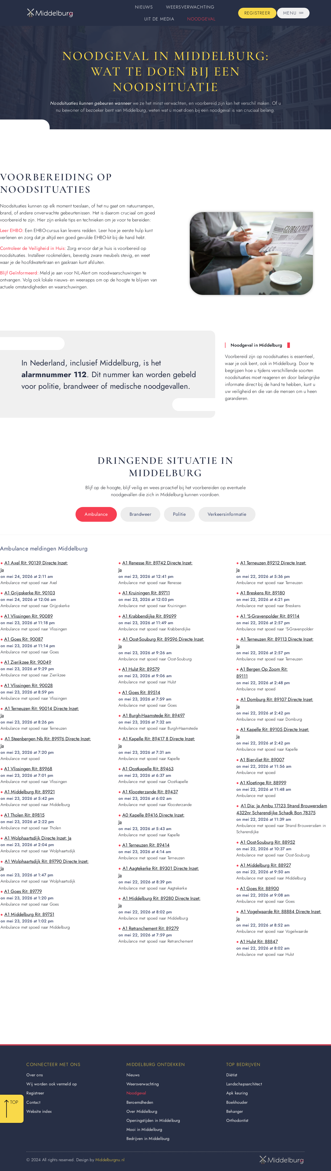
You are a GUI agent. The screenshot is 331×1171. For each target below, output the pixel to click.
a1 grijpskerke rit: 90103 (29, 593)
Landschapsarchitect (244, 1084)
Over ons (34, 1075)
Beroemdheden (139, 1102)
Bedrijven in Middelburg (148, 1139)
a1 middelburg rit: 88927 (265, 865)
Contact (33, 1102)
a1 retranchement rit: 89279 (150, 928)
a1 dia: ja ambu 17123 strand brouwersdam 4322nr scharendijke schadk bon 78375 (281, 809)
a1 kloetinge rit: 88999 (263, 782)
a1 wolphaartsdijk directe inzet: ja (37, 838)
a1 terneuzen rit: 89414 (146, 845)
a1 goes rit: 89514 (141, 692)
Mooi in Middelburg (144, 1129)
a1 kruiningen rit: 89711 (146, 593)
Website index (39, 1111)
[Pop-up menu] (293, 13)
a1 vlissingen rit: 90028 (28, 685)
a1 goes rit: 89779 (23, 891)
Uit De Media (159, 19)
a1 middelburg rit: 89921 (29, 791)
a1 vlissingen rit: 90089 (28, 616)
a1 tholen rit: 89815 (24, 815)
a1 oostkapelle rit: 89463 (148, 768)
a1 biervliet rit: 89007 (262, 759)
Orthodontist (237, 1120)
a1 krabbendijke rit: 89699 (149, 616)
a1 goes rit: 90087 (23, 639)
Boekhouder (236, 1102)
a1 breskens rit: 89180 (262, 593)
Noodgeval (201, 19)
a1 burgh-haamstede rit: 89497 (154, 715)
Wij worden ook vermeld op (51, 1084)
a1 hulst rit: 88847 (259, 941)
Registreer (35, 1093)
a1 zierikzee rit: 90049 (27, 662)
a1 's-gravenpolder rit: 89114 (269, 616)
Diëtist (231, 1075)
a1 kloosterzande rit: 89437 (150, 791)
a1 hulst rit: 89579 (141, 669)
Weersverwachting (190, 7)
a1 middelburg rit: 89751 (29, 914)
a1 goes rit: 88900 (259, 888)
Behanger (234, 1111)
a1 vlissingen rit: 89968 (28, 768)
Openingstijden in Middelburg (153, 1120)
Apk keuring (237, 1093)
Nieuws (144, 7)
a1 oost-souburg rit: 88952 (267, 842)
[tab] (96, 514)
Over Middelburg (141, 1111)
